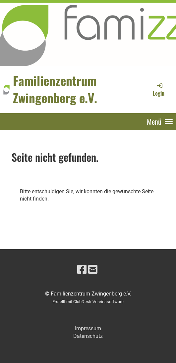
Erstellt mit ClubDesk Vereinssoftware (88, 301)
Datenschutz (88, 336)
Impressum (88, 328)
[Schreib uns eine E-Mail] (92, 269)
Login (158, 89)
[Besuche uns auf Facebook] (82, 269)
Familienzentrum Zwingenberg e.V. (55, 89)
